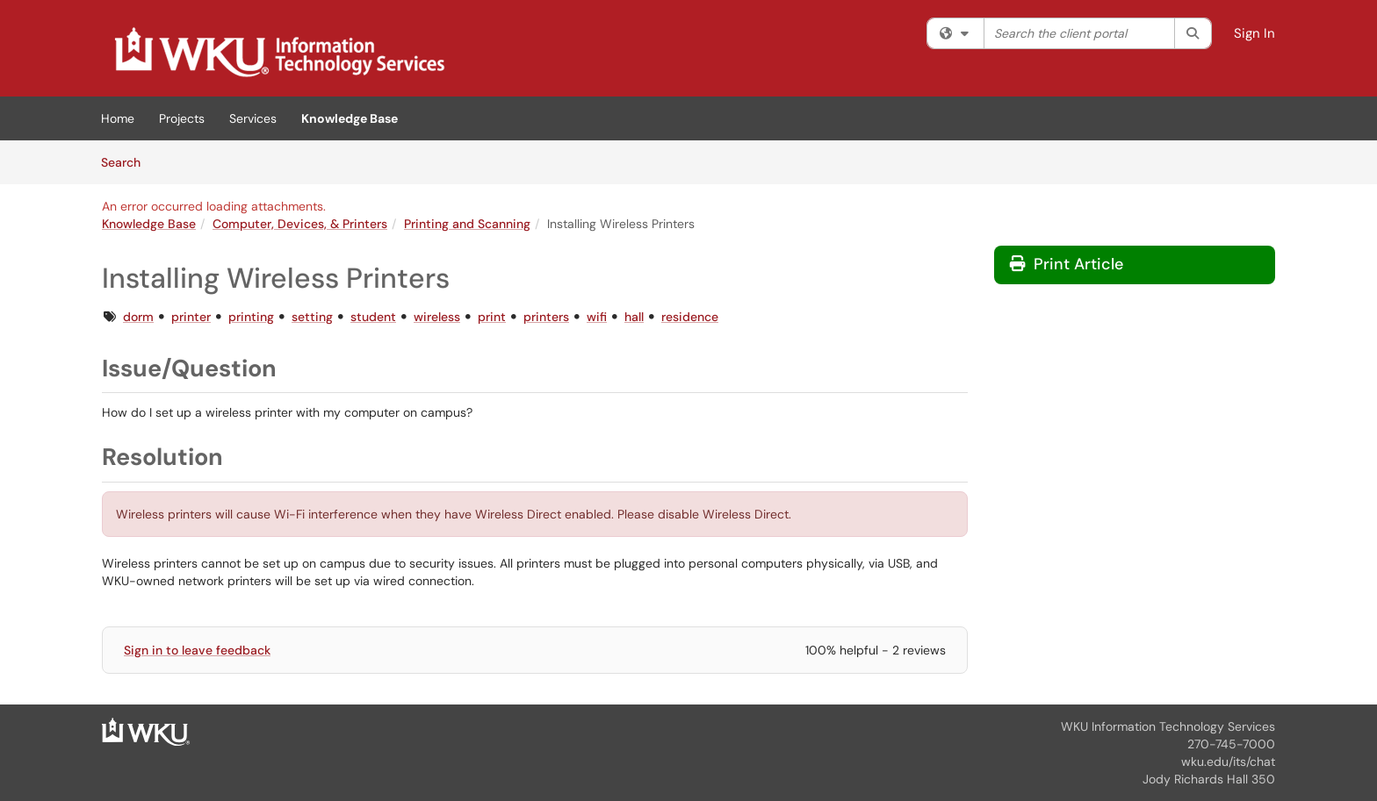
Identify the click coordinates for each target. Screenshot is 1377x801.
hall (634, 317)
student (373, 317)
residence (689, 317)
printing (251, 317)
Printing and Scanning (467, 224)
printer (191, 317)
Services (253, 118)
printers (546, 317)
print (492, 317)
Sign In (1254, 33)
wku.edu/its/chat (1228, 761)
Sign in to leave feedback (197, 650)
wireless (437, 317)
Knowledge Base (349, 118)
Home (117, 118)
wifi (597, 317)
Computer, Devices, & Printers (300, 224)
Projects (182, 118)
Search (127, 161)
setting (312, 317)
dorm (138, 317)
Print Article (1066, 264)
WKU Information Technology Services (1168, 726)
